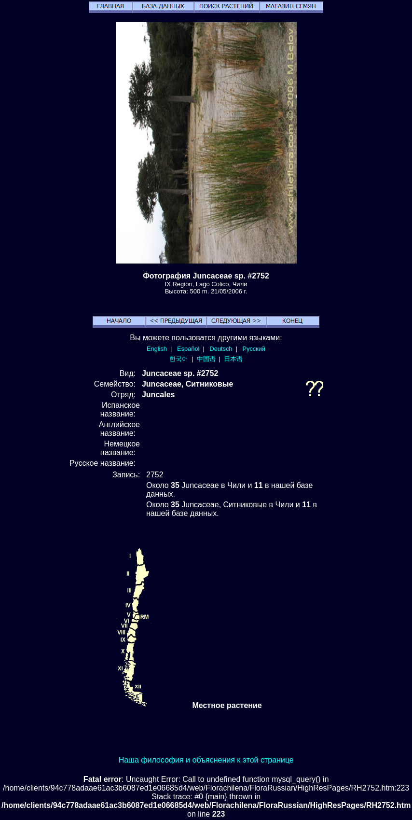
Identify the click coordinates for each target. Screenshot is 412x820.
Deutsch (220, 348)
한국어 (178, 358)
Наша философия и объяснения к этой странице (206, 760)
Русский (254, 348)
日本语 (233, 358)
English (157, 348)
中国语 (206, 358)
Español (188, 348)
